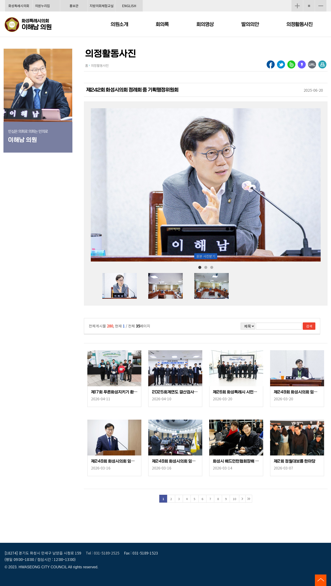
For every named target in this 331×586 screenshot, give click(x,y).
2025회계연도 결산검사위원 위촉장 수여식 (175, 392)
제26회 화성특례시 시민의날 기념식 (236, 392)
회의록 (162, 24)
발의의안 (250, 24)
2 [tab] (205, 267)
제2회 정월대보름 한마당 (294, 461)
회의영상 (205, 24)
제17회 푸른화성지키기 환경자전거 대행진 (114, 392)
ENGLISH (129, 5)
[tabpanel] (125, 286)
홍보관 (73, 5)
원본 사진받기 (205, 256)
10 (234, 499)
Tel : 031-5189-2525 (102, 553)
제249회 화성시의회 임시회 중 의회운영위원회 (114, 461)
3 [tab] (211, 267)
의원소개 (119, 24)
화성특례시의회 (18, 5)
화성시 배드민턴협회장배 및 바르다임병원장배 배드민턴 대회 (236, 461)
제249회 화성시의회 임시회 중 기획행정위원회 (297, 392)
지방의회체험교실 (102, 5)
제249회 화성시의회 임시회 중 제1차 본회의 (175, 461)
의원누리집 (42, 5)
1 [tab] (199, 267)
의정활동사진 (299, 24)
